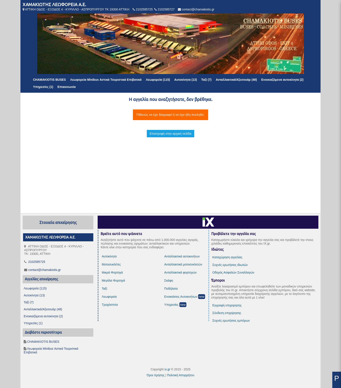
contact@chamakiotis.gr (198, 9)
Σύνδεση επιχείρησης (226, 313)
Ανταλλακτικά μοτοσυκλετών (183, 264)
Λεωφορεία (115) (158, 79)
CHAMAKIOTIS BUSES (49, 79)
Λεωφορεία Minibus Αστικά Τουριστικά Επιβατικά (106, 79)
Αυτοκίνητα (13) (185, 79)
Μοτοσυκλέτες (111, 264)
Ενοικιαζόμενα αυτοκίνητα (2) (282, 79)
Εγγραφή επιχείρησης (227, 305)
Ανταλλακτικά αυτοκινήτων (182, 256)
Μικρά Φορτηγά (112, 272)
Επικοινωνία (66, 87)
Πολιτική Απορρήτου (180, 375)
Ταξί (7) (206, 79)
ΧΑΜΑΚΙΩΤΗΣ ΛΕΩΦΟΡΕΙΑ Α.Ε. (54, 4)
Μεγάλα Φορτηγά (113, 280)
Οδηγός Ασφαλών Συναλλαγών (233, 272)
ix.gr (167, 369)
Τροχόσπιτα (110, 304)
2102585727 (166, 9)
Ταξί (104, 288)
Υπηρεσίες (171, 304)
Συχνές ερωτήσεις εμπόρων (231, 320)
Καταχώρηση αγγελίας (227, 257)
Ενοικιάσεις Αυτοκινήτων (180, 296)
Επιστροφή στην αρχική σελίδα (170, 133)
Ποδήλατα (171, 288)
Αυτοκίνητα (109, 256)
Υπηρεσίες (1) (43, 87)
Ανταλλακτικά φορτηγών (180, 272)
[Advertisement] (170, 171)
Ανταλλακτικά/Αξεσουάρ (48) (236, 79)
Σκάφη (168, 280)
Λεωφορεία (109, 296)
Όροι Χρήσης (156, 375)
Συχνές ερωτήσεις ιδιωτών (230, 265)
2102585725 (144, 9)
